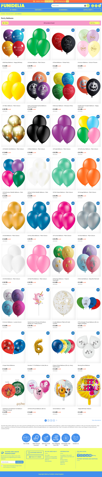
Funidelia (3, 13)
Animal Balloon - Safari (59, 408)
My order (47, 455)
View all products (96, 420)
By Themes (13, 9)
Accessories (63, 9)
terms (8, 467)
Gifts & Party (87, 9)
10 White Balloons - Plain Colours (11, 279)
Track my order (35, 457)
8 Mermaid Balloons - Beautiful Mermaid (88, 279)
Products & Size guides (51, 456)
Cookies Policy (64, 461)
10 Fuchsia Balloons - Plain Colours (62, 235)
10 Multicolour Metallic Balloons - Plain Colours (13, 193)
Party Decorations (10, 13)
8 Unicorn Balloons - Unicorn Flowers (87, 62)
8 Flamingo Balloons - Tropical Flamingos (61, 279)
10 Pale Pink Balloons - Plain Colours (37, 279)
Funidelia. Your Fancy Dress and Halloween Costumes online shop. (13, 5)
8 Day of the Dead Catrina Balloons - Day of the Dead (37, 106)
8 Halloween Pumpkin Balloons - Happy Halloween (88, 106)
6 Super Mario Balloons (9, 365)
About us (62, 464)
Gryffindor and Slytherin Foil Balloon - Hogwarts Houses (13, 409)
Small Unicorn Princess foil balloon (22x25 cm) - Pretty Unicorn (37, 322)
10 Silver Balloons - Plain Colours (86, 235)
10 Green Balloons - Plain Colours (36, 62)
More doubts (48, 461)
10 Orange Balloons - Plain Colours (87, 192)
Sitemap (62, 462)
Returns (47, 459)
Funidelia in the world (66, 455)
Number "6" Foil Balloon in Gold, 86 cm (38, 365)
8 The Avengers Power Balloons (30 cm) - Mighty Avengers (88, 322)
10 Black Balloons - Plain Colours (36, 149)
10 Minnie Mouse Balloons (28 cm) (37, 408)
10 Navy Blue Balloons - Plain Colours (37, 235)
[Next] (57, 420)
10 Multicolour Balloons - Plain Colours (88, 149)
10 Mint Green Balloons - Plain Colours (63, 192)
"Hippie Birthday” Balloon (84, 408)
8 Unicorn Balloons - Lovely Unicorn (12, 322)
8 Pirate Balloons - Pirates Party (61, 62)
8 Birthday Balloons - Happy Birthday (12, 62)
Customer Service (35, 453)
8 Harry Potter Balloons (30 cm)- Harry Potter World (63, 366)
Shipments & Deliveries (51, 458)
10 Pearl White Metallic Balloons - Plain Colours (38, 193)
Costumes (38, 9)
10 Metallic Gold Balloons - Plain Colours (13, 149)
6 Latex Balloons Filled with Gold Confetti (61, 322)
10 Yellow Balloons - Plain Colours (11, 105)
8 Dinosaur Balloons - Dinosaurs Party (63, 105)
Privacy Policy (64, 459)
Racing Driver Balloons (84, 365)
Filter (6, 23)
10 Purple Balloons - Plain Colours (61, 149)
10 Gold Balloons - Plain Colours (11, 235)
